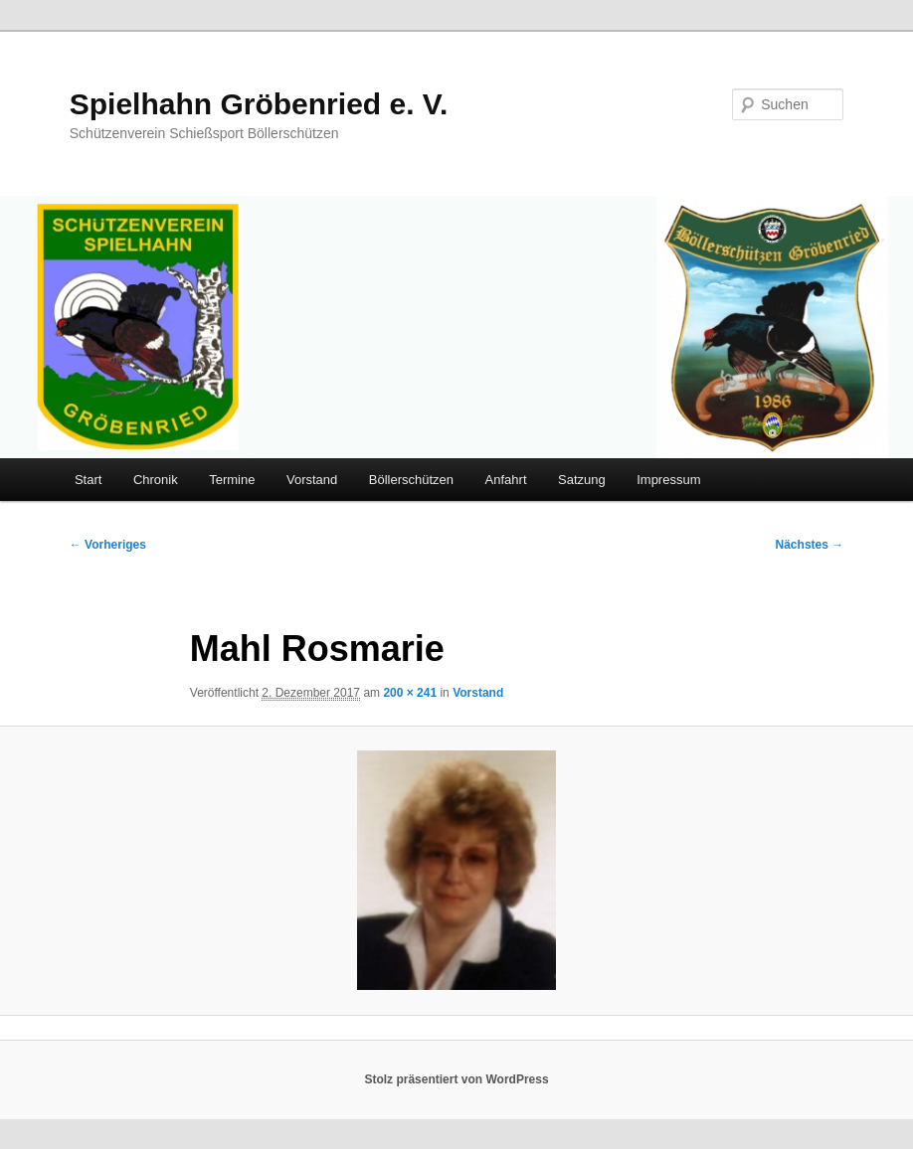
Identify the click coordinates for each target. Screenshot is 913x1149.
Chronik (155, 479)
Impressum (668, 479)
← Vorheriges (108, 545)
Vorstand (311, 479)
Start (88, 479)
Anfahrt (506, 479)
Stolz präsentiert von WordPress (456, 1079)
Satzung (582, 479)
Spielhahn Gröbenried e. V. (259, 103)
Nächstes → (810, 545)
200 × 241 (410, 693)
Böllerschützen (411, 479)
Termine (232, 479)
